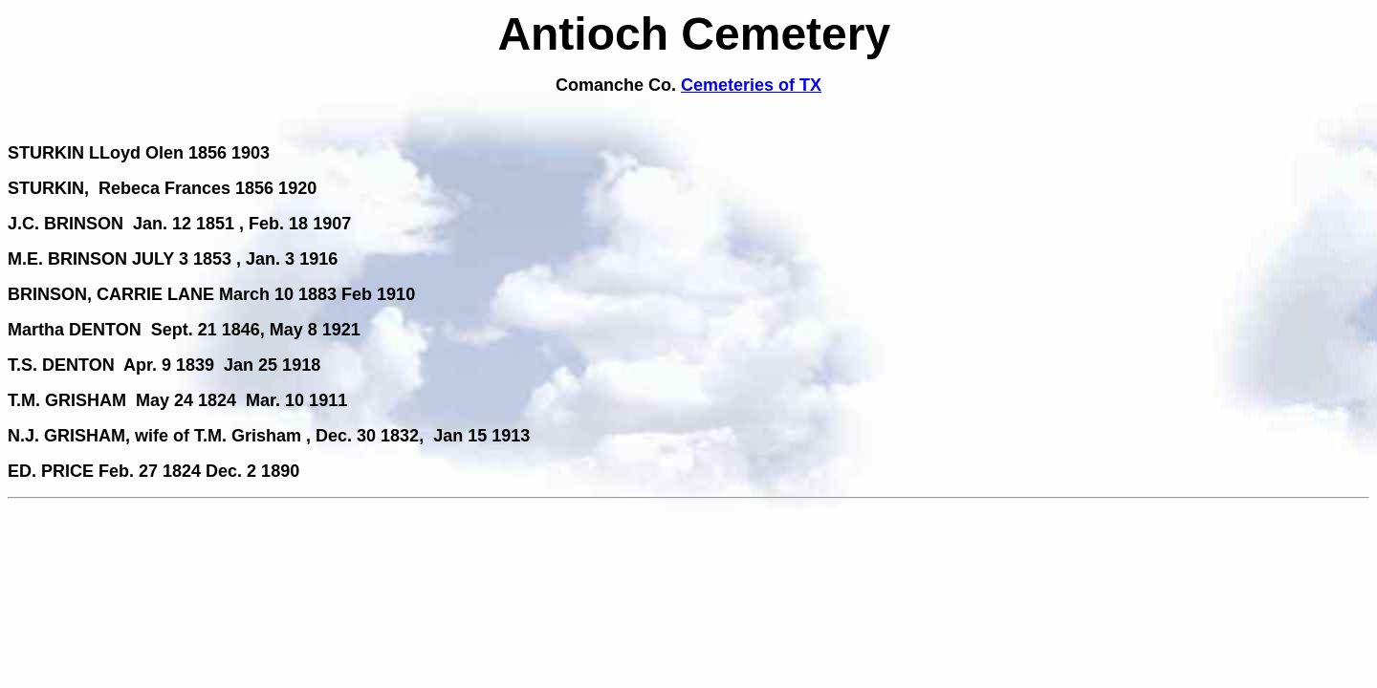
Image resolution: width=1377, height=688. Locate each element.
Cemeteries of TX (751, 85)
